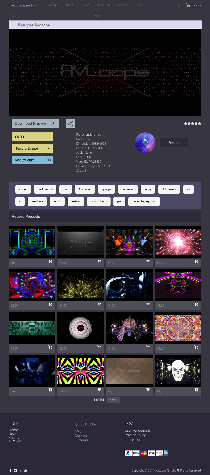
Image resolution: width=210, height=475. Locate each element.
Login (178, 5)
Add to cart (24, 160)
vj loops (106, 189)
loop (65, 189)
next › (113, 400)
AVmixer (123, 5)
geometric (128, 189)
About (53, 5)
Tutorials (81, 442)
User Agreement (137, 430)
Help (96, 15)
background (45, 189)
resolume (37, 201)
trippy (147, 189)
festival (75, 201)
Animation (85, 189)
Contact (81, 438)
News (139, 5)
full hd (57, 201)
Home (13, 430)
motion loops (99, 201)
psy (119, 201)
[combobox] (105, 24)
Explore (85, 5)
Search (13, 14)
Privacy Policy (135, 434)
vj (20, 201)
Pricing (69, 5)
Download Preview (30, 123)
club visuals (169, 189)
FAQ (78, 433)
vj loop (23, 189)
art (188, 189)
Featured (104, 5)
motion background (144, 201)
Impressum (133, 439)
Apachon (174, 142)
